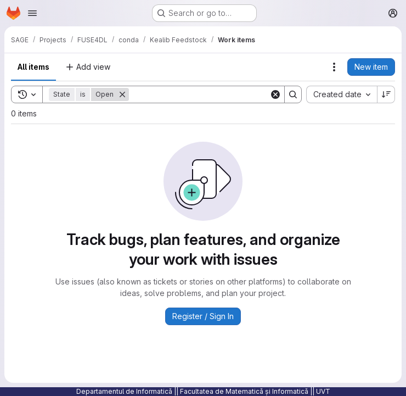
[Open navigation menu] (32, 13)
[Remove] (122, 94)
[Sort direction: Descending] (386, 94)
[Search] (199, 94)
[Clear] (275, 94)
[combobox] (341, 94)
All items (33, 66)
